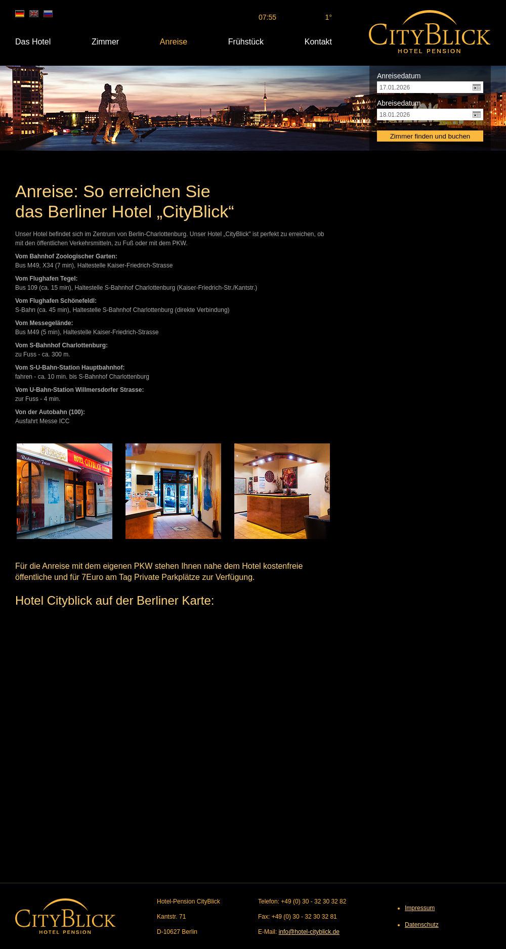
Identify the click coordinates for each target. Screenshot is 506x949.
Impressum (420, 908)
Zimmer (105, 41)
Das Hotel (33, 41)
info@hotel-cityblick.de (309, 931)
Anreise (173, 41)
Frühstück (246, 41)
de (19, 13)
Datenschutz (422, 924)
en (33, 13)
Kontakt (318, 41)
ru (48, 13)
